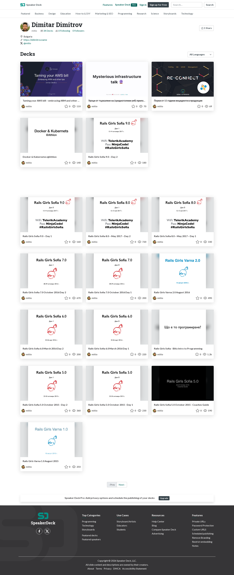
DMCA (117, 568)
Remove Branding (201, 537)
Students (121, 529)
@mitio (27, 43)
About (90, 568)
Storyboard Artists (126, 521)
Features (108, 4)
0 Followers (78, 30)
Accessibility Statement (134, 568)
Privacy (107, 568)
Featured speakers (91, 539)
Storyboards (170, 13)
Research (141, 13)
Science (155, 13)
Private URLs (198, 521)
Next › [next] (122, 484)
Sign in (143, 4)
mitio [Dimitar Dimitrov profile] (26, 106)
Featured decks (90, 535)
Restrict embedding (202, 541)
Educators (122, 525)
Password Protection (203, 525)
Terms (99, 568)
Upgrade (164, 498)
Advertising (158, 533)
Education (65, 13)
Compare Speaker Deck (164, 529)
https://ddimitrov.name (35, 39)
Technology (187, 13)
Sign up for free (158, 4)
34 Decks (48, 30)
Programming (125, 13)
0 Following (64, 30)
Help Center (158, 521)
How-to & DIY (83, 13)
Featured (25, 13)
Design (52, 13)
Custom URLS (199, 529)
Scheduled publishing (203, 533)
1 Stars (206, 28)
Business (39, 13)
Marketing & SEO (104, 13)
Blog (154, 525)
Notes (195, 545)
